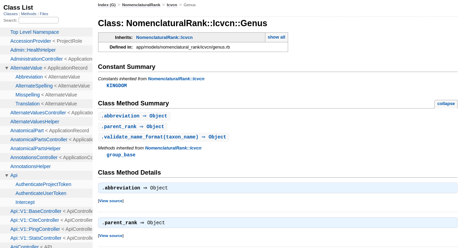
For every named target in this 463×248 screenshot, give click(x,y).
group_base (121, 156)
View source (111, 203)
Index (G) (107, 4)
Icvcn (172, 4)
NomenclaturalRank (141, 4)
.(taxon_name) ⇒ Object (164, 138)
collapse (446, 103)
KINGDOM (117, 85)
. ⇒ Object (135, 116)
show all (276, 37)
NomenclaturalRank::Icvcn (164, 37)
